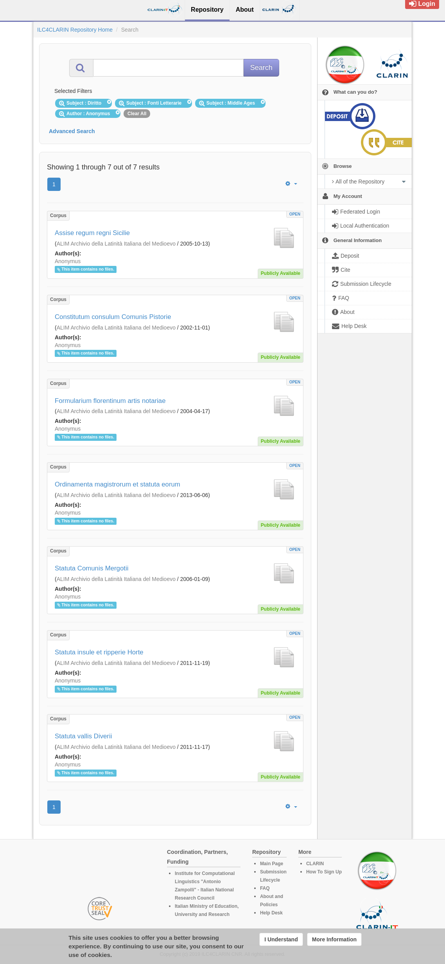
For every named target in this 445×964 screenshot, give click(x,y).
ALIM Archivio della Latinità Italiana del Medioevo (116, 244)
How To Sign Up (324, 872)
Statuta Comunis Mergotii (91, 568)
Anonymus (68, 261)
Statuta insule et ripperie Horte (99, 652)
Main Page (271, 863)
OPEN (294, 214)
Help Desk (271, 913)
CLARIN (315, 863)
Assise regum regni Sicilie (92, 233)
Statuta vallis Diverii (83, 736)
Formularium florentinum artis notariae (110, 400)
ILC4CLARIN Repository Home (75, 30)
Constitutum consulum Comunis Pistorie (113, 317)
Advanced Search (72, 131)
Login (422, 3)
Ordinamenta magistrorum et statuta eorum (117, 484)
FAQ (265, 888)
